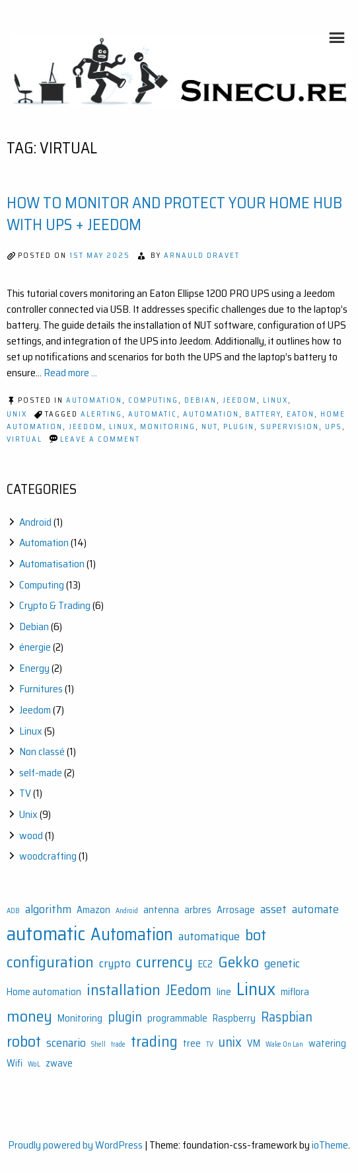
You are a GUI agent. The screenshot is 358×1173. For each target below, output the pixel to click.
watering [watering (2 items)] (327, 1043)
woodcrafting (48, 856)
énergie (35, 647)
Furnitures (41, 688)
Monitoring (168, 426)
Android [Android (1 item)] (127, 910)
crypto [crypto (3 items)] (115, 963)
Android (35, 522)
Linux (275, 400)
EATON (300, 414)
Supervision (289, 426)
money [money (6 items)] (29, 1016)
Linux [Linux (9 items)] (255, 989)
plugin (238, 426)
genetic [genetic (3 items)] (282, 963)
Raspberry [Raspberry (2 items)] (234, 1018)
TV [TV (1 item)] (209, 1044)
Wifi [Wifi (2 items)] (14, 1063)
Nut (209, 426)
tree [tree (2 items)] (192, 1043)
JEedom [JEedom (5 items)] (188, 990)
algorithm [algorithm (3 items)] (48, 909)
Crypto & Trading (54, 605)
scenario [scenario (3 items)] (66, 1042)
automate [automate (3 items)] (315, 909)
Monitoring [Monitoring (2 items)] (79, 1018)
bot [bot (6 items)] (255, 934)
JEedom (86, 426)
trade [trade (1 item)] (118, 1044)
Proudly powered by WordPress (75, 1145)
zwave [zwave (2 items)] (59, 1063)
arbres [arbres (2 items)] (197, 910)
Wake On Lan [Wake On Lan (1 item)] (284, 1044)
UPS (333, 426)
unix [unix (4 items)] (230, 1042)
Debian (200, 400)
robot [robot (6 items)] (24, 1041)
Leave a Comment (100, 439)
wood (31, 835)
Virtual (24, 439)
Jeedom (240, 400)
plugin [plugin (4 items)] (125, 1017)
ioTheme (330, 1145)
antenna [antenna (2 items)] (161, 910)
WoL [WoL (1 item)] (34, 1064)
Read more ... (70, 372)
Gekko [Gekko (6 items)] (238, 962)
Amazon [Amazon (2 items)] (93, 910)
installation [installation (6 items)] (124, 989)
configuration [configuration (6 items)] (50, 962)
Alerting (101, 414)
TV (25, 793)
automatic (152, 414)
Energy (34, 668)
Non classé (42, 751)
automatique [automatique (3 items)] (209, 936)
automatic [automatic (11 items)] (46, 933)
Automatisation (52, 563)
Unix (17, 414)
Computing (153, 400)
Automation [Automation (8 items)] (131, 934)
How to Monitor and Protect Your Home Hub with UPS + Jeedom (174, 214)
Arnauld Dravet (202, 255)
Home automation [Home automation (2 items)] (44, 992)
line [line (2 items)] (224, 992)
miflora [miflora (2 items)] (295, 992)
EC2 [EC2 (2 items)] (205, 964)
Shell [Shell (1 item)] (98, 1044)
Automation (94, 400)
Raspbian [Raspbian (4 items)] (286, 1017)
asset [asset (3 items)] (273, 909)
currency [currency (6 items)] (164, 962)
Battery (263, 414)
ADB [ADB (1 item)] (13, 910)
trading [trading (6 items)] (154, 1041)
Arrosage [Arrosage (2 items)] (236, 910)
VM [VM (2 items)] (253, 1043)
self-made (40, 772)
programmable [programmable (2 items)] (177, 1018)
